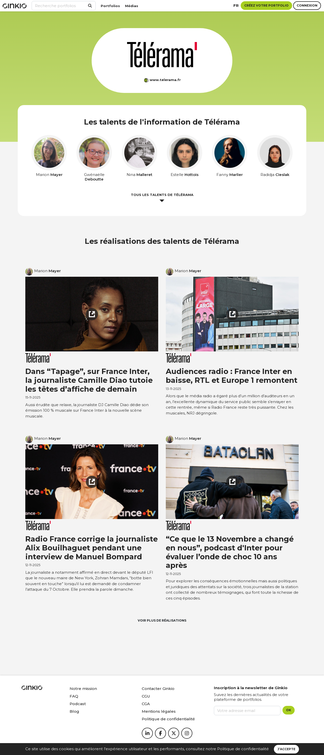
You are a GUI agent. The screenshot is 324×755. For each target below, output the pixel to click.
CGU (146, 696)
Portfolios (110, 6)
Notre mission (83, 688)
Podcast (78, 703)
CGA (146, 703)
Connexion (307, 5)
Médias (131, 6)
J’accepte (286, 749)
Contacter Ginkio (158, 688)
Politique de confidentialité (243, 748)
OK (288, 710)
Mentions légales (159, 711)
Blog (74, 711)
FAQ (74, 696)
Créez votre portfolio (266, 5)
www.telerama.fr (165, 80)
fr (236, 5)
